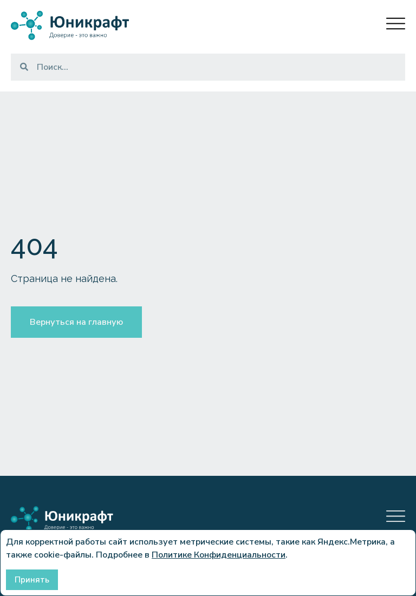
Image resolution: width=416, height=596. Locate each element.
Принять (32, 579)
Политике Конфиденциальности (218, 555)
